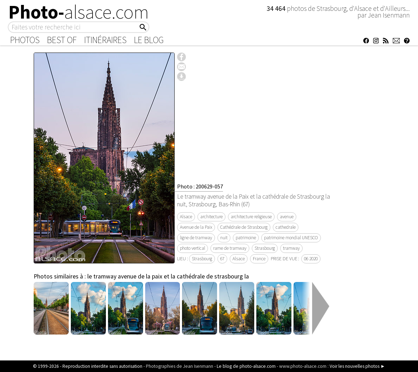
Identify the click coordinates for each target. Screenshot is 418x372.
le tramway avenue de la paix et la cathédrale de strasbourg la (168, 276)
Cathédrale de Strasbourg (244, 227)
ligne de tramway (196, 238)
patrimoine (246, 238)
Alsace (186, 217)
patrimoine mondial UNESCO (291, 238)
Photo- (78, 12)
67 (222, 259)
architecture (211, 217)
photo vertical (192, 248)
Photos (25, 40)
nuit (224, 238)
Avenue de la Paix (196, 227)
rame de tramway (230, 248)
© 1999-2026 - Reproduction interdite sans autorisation (87, 366)
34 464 (277, 8)
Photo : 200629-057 (200, 186)
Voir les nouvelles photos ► (357, 366)
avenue (287, 217)
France (259, 259)
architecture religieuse (251, 217)
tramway (291, 248)
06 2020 (311, 259)
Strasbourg (265, 248)
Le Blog (149, 40)
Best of (62, 40)
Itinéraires (105, 40)
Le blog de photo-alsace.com (246, 366)
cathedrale (286, 227)
